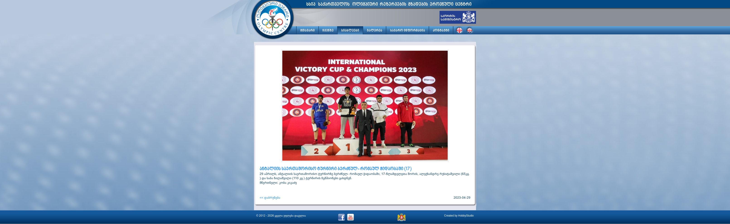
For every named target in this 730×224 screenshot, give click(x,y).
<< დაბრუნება (270, 197)
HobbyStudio (466, 215)
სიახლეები (350, 31)
